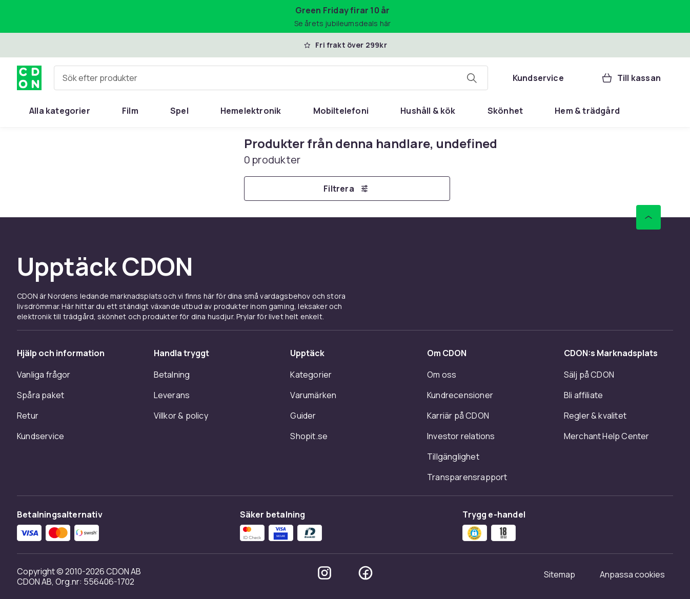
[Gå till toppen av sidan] (648, 217)
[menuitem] (60, 110)
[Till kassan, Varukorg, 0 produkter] (630, 78)
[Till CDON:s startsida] (29, 78)
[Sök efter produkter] (471, 78)
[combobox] (271, 78)
